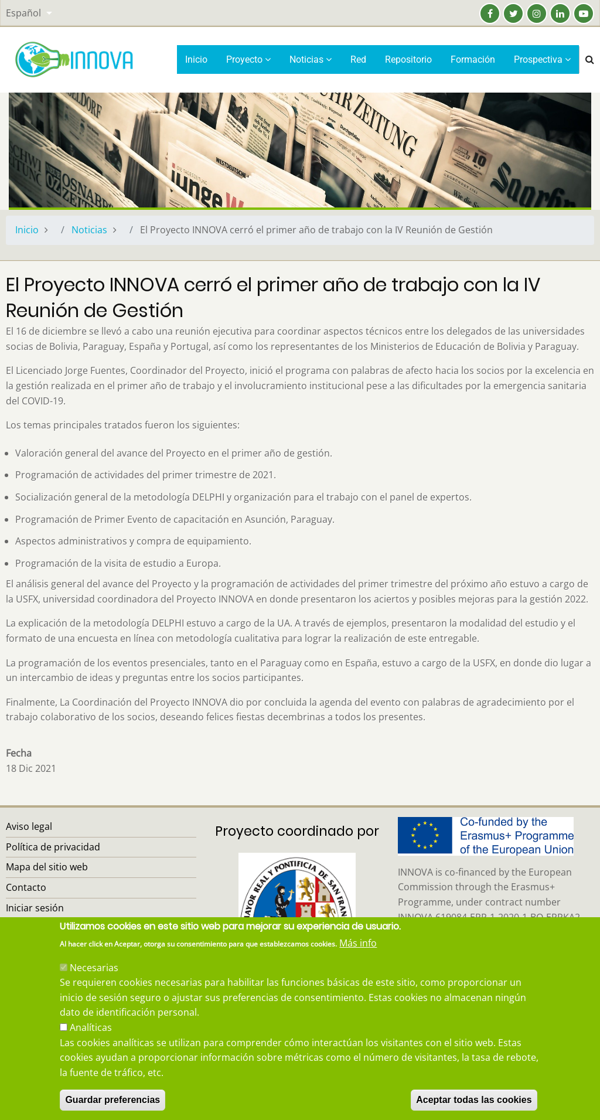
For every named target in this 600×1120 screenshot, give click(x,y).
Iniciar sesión (35, 907)
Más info (358, 956)
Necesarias (94, 980)
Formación (473, 59)
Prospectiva (542, 59)
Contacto (26, 887)
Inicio (196, 59)
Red (358, 59)
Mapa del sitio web (47, 866)
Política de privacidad (53, 846)
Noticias (310, 59)
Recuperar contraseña (55, 927)
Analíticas (91, 1040)
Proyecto (248, 59)
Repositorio (408, 59)
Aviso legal (29, 826)
